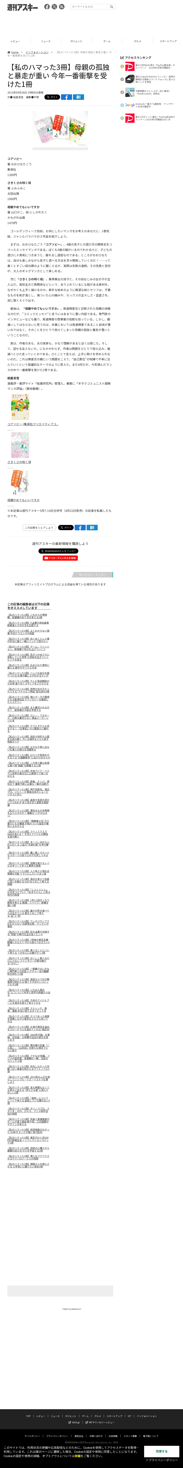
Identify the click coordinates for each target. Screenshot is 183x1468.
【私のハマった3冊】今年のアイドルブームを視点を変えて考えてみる (28, 1001)
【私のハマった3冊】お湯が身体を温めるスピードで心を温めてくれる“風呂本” (28, 1028)
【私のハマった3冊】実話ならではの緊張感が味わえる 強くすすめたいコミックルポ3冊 (28, 982)
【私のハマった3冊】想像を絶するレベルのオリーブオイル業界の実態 (28, 864)
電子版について (150, 1432)
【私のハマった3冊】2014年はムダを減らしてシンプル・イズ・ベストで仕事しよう (28, 1079)
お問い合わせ (96, 1432)
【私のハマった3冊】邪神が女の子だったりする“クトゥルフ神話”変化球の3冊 (28, 690)
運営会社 (78, 1432)
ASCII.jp (74, 1418)
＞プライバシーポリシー (162, 1460)
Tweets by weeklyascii (71, 1308)
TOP (15, 41)
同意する (162, 1451)
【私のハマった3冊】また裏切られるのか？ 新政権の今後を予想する (28, 708)
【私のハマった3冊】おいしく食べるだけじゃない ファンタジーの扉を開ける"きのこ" (28, 961)
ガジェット (107, 41)
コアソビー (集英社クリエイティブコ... (32, 424)
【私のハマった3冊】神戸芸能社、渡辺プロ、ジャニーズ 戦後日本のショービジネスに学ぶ (28, 792)
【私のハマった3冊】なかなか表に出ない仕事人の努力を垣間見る (28, 748)
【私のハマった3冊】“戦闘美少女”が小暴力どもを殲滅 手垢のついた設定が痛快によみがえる (28, 823)
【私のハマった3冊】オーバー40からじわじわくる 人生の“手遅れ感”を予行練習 (28, 845)
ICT (129, 1412)
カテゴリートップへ (92, 575)
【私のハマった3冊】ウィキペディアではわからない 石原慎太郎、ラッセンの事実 (28, 924)
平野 (36, 97)
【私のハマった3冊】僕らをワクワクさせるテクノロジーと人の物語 (28, 1157)
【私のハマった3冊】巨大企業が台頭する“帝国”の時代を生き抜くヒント (28, 933)
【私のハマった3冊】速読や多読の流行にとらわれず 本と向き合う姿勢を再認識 (28, 802)
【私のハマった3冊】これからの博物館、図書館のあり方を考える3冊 (27, 616)
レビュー (46, 41)
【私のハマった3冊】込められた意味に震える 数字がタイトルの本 (28, 666)
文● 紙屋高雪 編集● (20, 97)
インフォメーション (37, 52)
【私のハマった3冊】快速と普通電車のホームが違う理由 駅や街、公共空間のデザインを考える (28, 1122)
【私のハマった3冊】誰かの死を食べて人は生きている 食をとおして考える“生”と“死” (28, 913)
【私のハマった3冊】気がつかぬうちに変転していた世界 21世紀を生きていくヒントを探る (28, 657)
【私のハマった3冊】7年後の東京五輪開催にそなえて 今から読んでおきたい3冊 (28, 942)
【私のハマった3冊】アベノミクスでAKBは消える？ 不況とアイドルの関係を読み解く (27, 834)
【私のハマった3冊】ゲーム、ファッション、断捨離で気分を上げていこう (28, 648)
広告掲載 (113, 1432)
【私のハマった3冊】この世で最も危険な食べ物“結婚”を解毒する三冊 (28, 764)
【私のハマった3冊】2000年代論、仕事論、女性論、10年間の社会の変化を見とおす (28, 1037)
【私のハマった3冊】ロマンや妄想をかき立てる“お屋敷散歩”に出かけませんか (28, 756)
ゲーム (137, 41)
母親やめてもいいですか (23, 500)
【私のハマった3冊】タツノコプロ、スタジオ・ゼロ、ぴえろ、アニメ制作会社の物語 (28, 1111)
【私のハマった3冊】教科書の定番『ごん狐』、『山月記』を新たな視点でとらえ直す (28, 1048)
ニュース (76, 41)
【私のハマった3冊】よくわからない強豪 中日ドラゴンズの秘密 (28, 632)
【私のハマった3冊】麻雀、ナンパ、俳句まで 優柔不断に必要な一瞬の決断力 (28, 782)
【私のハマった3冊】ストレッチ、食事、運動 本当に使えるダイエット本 (27, 1009)
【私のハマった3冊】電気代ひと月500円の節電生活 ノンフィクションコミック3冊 (28, 1140)
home (13, 52)
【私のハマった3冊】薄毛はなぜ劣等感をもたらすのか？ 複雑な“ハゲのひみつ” (28, 813)
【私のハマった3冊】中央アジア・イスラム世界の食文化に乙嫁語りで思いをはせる (28, 773)
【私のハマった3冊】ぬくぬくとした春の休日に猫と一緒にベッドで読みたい (28, 640)
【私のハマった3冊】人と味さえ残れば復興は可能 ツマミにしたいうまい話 (28, 872)
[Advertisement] (92, 23)
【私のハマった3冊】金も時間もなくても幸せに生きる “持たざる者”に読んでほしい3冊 (28, 1090)
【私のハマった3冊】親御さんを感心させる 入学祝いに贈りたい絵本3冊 (28, 1165)
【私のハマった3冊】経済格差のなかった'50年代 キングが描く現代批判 (28, 1130)
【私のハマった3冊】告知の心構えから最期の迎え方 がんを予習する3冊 (28, 1149)
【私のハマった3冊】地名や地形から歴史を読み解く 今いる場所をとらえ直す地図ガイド (28, 739)
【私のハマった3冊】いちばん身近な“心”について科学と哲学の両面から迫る (28, 992)
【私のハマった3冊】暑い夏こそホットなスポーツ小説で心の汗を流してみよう (28, 855)
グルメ (97, 1412)
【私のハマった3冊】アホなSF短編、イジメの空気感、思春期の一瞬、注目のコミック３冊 (28, 1058)
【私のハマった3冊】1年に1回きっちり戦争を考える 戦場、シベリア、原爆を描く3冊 (28, 903)
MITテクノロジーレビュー (100, 1418)
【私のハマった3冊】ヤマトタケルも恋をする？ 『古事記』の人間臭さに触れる (28, 728)
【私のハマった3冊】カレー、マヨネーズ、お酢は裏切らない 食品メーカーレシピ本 (28, 718)
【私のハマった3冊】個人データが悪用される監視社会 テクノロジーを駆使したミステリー (28, 699)
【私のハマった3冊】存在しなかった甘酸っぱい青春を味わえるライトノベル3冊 (28, 1069)
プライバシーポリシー (57, 1432)
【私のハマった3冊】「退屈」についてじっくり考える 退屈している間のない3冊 (28, 1100)
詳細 (78, 1456)
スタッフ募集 (130, 1432)
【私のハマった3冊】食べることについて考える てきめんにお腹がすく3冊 (28, 951)
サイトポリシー (32, 1432)
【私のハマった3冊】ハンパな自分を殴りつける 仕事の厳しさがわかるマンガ (28, 674)
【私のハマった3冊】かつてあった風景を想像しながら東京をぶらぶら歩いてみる (28, 1019)
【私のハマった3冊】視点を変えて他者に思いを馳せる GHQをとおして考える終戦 (28, 882)
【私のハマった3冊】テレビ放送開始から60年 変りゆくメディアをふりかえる (28, 682)
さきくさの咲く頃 (19, 462)
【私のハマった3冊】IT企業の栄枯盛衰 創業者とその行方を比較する (28, 624)
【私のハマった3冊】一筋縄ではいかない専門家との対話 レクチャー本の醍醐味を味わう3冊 (28, 971)
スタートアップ (114, 1412)
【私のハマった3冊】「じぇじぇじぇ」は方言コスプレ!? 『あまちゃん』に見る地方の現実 (28, 892)
